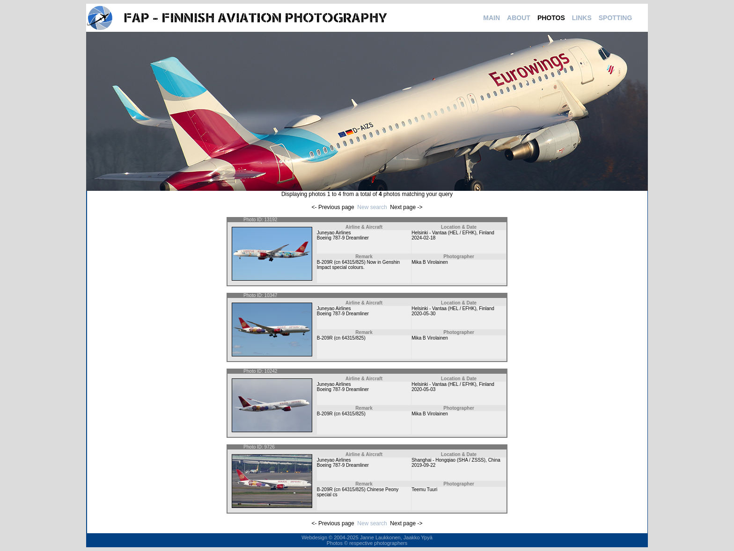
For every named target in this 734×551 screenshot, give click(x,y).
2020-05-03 (423, 389)
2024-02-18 (423, 237)
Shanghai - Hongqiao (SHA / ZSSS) (448, 460)
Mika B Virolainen (429, 262)
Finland (486, 232)
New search (372, 207)
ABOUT (518, 18)
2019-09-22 (423, 465)
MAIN (491, 18)
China (494, 460)
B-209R (325, 262)
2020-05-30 (423, 313)
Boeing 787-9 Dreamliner (343, 237)
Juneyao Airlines (334, 232)
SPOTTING (615, 18)
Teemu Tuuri (424, 489)
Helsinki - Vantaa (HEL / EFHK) (443, 232)
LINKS (582, 18)
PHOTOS (551, 18)
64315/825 (353, 262)
